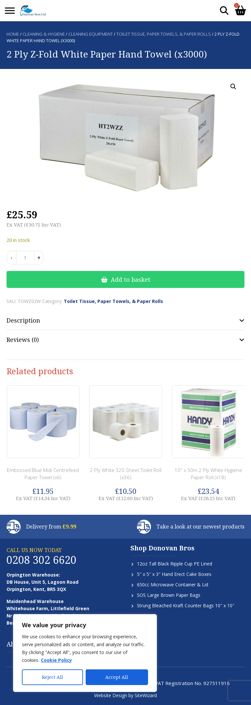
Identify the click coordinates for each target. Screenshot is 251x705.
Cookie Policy (56, 660)
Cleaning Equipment (90, 34)
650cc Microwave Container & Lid (172, 584)
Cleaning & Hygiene (44, 34)
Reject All (52, 677)
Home (13, 34)
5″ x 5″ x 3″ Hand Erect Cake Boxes (174, 574)
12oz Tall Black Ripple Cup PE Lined (174, 564)
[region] (85, 653)
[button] (233, 86)
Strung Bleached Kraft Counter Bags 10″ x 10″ (185, 605)
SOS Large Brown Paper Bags (168, 595)
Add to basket (130, 279)
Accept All (116, 677)
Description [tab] (23, 320)
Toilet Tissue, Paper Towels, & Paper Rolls (163, 34)
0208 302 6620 (41, 560)
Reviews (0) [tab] (23, 340)
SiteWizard (146, 695)
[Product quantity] (25, 257)
